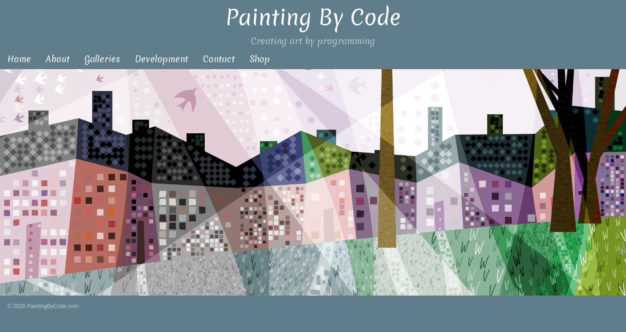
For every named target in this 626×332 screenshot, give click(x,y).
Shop (260, 59)
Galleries (102, 59)
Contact (219, 59)
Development (161, 59)
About (58, 59)
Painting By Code (313, 17)
